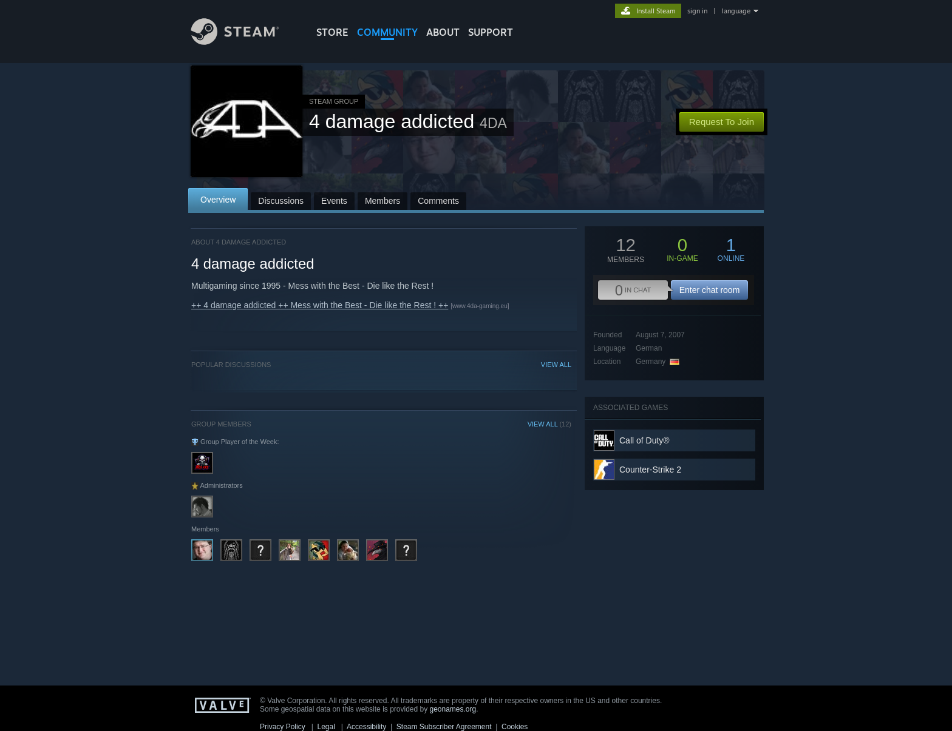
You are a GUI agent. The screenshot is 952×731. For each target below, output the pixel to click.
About (443, 32)
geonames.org (453, 709)
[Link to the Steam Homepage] (244, 41)
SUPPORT (490, 32)
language (736, 11)
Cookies (514, 727)
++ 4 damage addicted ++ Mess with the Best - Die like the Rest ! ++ (319, 305)
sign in (697, 11)
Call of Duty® (644, 440)
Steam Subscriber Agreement (444, 727)
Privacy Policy (282, 727)
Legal (326, 727)
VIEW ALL (556, 364)
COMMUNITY (387, 32)
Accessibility (366, 727)
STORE (332, 32)
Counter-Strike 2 (650, 469)
